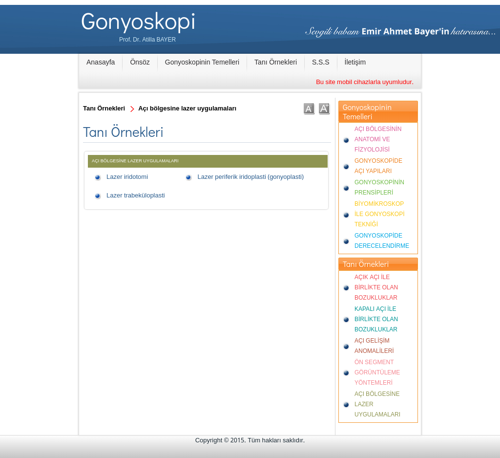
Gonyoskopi (138, 19)
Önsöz (139, 62)
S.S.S (321, 62)
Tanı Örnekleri (275, 62)
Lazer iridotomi (127, 177)
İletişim (355, 62)
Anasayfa (100, 62)
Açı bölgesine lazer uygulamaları (187, 108)
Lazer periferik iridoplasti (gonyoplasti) (250, 177)
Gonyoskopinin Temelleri (202, 62)
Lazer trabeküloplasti (135, 195)
